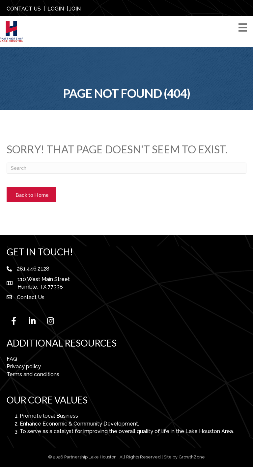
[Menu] (243, 27)
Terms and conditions (33, 374)
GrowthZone (192, 456)
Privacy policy (24, 366)
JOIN (75, 9)
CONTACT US (24, 9)
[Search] (126, 168)
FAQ (12, 359)
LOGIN (55, 9)
